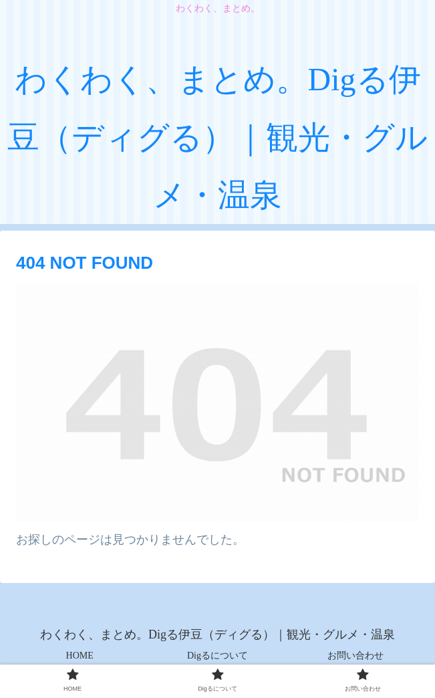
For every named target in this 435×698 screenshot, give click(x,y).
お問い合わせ (355, 656)
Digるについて (217, 656)
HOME (80, 656)
